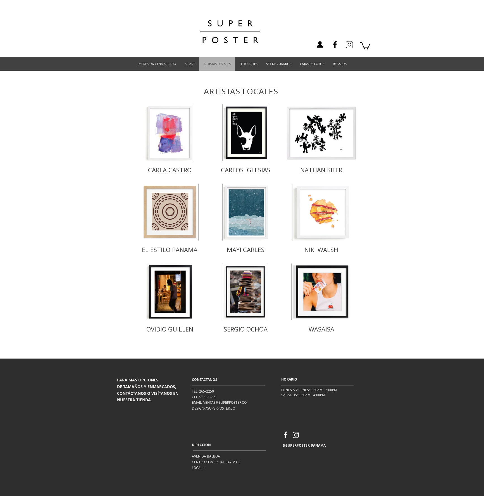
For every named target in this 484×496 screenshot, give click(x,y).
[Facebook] (335, 44)
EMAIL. (197, 402)
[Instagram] (296, 435)
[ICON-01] (319, 44)
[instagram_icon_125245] (349, 44)
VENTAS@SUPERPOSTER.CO (225, 402)
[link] (365, 45)
